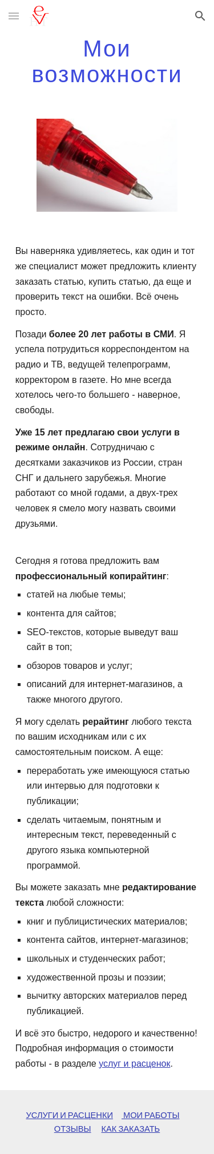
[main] (107, 61)
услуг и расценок (134, 1063)
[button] (13, 15)
